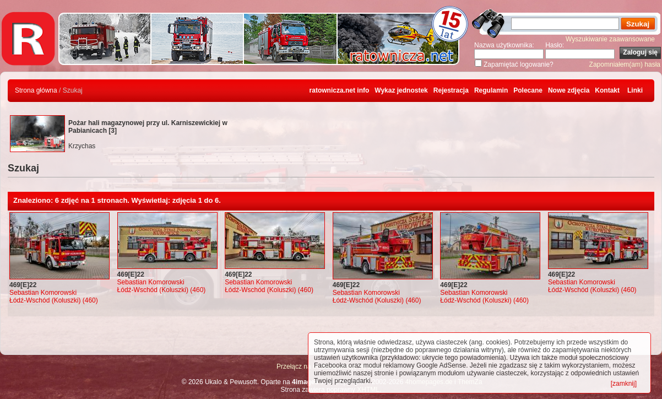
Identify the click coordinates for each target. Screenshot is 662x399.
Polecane (527, 90)
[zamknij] (624, 383)
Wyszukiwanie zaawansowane (610, 39)
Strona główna (36, 90)
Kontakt (607, 90)
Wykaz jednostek (401, 90)
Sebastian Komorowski (43, 292)
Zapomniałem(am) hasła (624, 64)
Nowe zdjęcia (568, 90)
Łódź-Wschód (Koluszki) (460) (53, 300)
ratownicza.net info (340, 90)
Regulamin (491, 90)
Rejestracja (451, 90)
